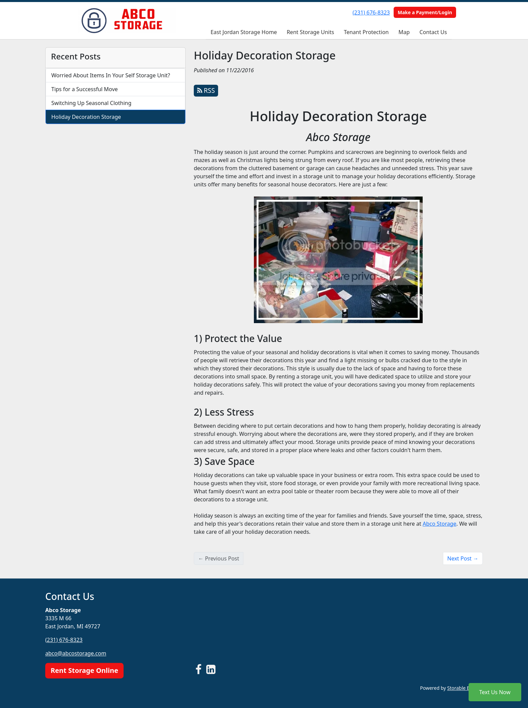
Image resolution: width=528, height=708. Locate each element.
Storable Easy (465, 688)
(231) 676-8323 (371, 12)
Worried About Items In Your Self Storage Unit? (110, 75)
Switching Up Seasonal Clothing (91, 103)
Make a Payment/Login (425, 12)
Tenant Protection (366, 32)
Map (404, 32)
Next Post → (462, 558)
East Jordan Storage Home (244, 32)
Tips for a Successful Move (84, 89)
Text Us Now (495, 692)
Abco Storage (439, 523)
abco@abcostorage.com (75, 653)
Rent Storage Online (84, 670)
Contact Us (433, 32)
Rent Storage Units (310, 32)
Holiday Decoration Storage (86, 117)
